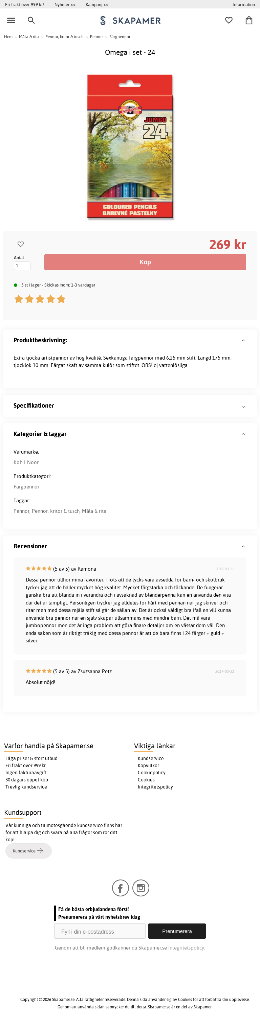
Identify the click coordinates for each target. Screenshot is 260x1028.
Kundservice (151, 758)
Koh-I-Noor (26, 462)
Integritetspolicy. (186, 947)
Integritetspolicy (155, 787)
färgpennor (141, 358)
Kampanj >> (97, 4)
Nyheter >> (65, 4)
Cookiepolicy (152, 773)
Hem (8, 36)
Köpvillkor (148, 765)
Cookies (146, 780)
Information (244, 4)
